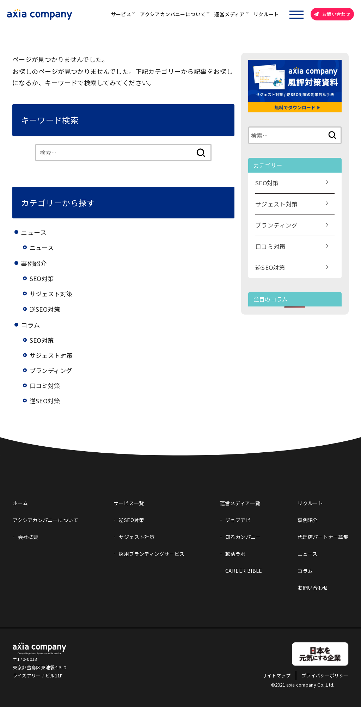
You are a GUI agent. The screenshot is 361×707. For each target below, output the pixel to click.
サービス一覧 (129, 503)
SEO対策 (42, 278)
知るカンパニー (243, 536)
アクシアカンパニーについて (173, 14)
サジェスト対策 (52, 293)
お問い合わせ (332, 14)
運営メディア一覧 (240, 503)
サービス (121, 14)
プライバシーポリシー (324, 675)
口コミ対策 (46, 385)
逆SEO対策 (46, 309)
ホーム (20, 503)
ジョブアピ (238, 519)
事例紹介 (308, 519)
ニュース (42, 247)
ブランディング (52, 370)
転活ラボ (235, 553)
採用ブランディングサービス (151, 553)
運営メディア (229, 14)
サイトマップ (276, 675)
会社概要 (28, 536)
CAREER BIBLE (243, 570)
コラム (305, 570)
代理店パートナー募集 (323, 536)
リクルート (266, 14)
